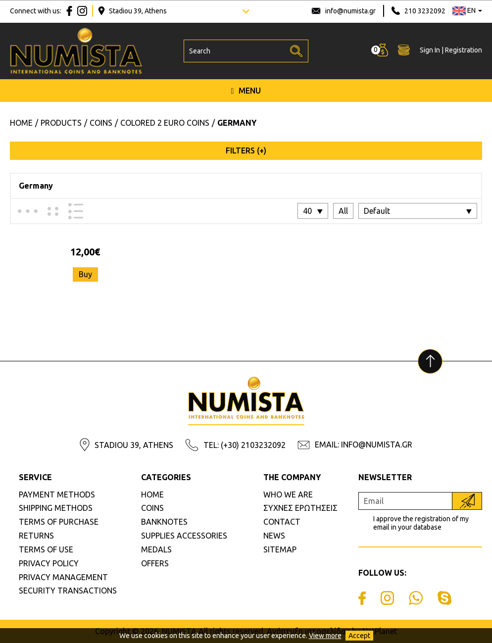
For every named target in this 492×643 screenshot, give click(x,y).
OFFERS (155, 563)
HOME (152, 494)
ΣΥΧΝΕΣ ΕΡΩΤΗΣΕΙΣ (300, 507)
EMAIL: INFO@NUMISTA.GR (363, 444)
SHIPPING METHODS (56, 507)
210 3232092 (424, 11)
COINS (152, 507)
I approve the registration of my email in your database (421, 523)
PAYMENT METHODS (57, 494)
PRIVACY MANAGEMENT (63, 577)
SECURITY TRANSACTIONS (68, 590)
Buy (85, 274)
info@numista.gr (350, 11)
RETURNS (36, 535)
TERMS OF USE (46, 549)
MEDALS (156, 549)
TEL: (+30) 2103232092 (244, 445)
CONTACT (281, 521)
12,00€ (85, 251)
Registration (463, 50)
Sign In (430, 50)
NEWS (274, 535)
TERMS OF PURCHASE (58, 521)
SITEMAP (279, 549)
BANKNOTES (164, 521)
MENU (246, 90)
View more (325, 636)
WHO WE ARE (288, 494)
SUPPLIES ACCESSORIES (184, 535)
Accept (359, 636)
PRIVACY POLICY (49, 563)
